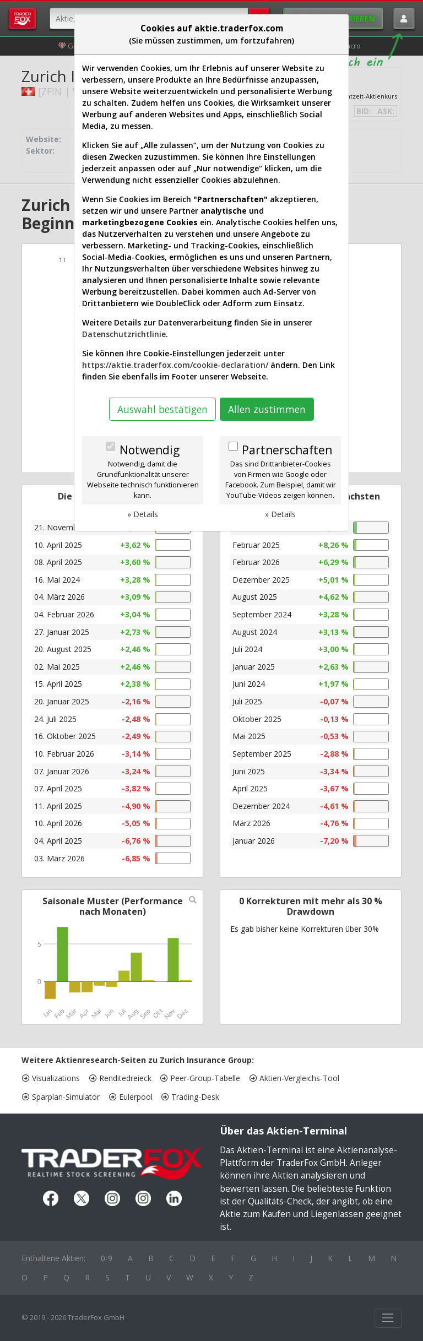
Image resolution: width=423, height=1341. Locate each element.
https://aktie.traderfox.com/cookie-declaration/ (175, 365)
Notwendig (150, 450)
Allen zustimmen (267, 409)
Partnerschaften (287, 450)
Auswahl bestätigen (162, 409)
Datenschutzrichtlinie (124, 334)
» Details (142, 514)
